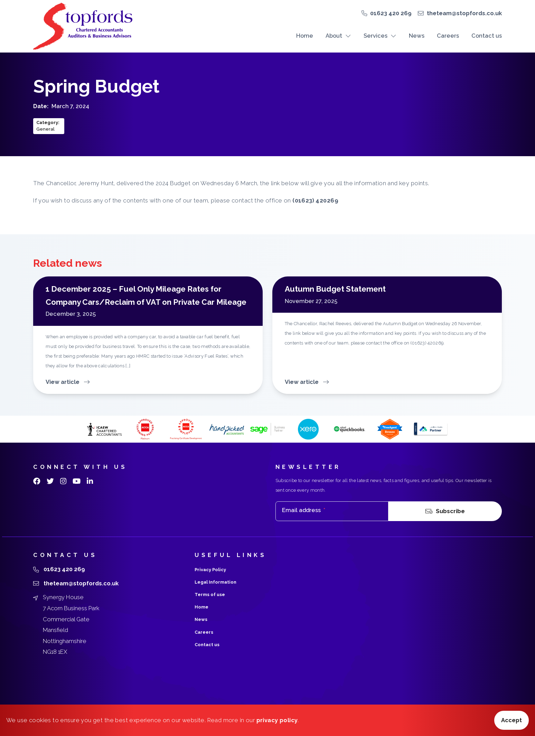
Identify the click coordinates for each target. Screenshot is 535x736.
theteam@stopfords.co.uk (464, 13)
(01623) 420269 (315, 200)
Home (304, 35)
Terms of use (210, 594)
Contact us (486, 35)
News (416, 35)
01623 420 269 (391, 13)
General (45, 129)
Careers (448, 35)
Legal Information (215, 582)
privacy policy (277, 720)
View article (68, 381)
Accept (511, 720)
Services (380, 35)
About (338, 35)
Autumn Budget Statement (335, 288)
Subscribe (445, 511)
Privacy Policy (210, 569)
